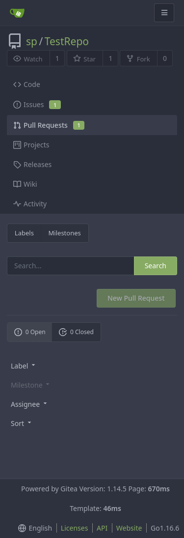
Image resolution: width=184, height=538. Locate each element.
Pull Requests (48, 125)
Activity (30, 203)
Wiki (25, 184)
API (102, 528)
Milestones (65, 232)
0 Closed (76, 332)
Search (155, 265)
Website (129, 528)
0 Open (30, 332)
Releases (32, 164)
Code (26, 84)
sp (31, 41)
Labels (24, 232)
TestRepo (67, 41)
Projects (31, 144)
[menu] (92, 365)
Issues (37, 104)
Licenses (74, 528)
